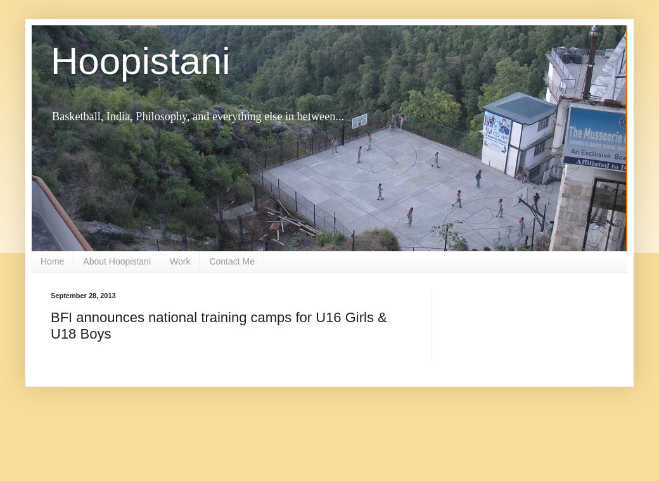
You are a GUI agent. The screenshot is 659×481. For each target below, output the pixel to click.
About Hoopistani (117, 261)
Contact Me (232, 261)
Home (52, 261)
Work (180, 261)
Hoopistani (141, 61)
